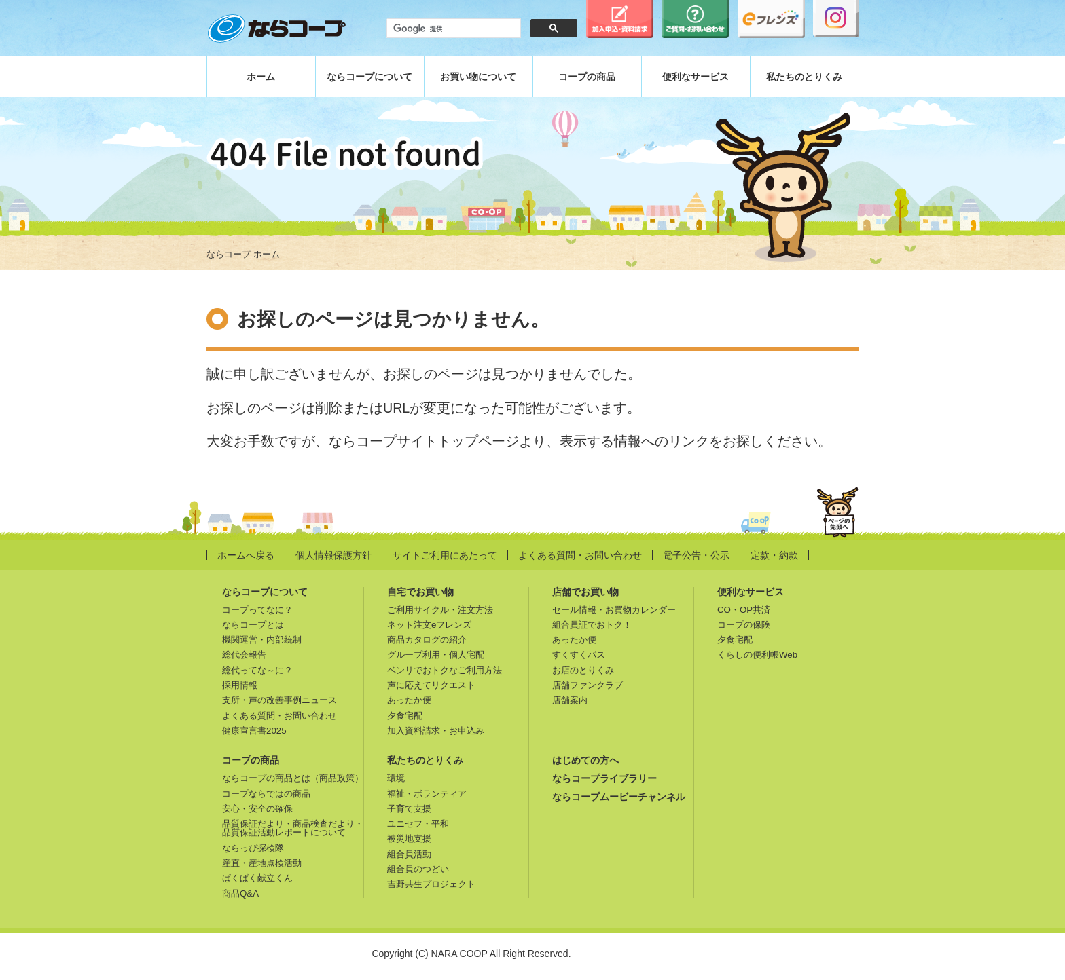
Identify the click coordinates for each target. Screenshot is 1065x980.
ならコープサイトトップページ (424, 441)
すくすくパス (578, 654)
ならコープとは (253, 625)
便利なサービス (695, 76)
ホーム (261, 76)
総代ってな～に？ (257, 670)
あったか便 (409, 700)
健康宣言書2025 (254, 730)
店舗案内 (570, 700)
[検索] (452, 28)
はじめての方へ (585, 760)
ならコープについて (369, 76)
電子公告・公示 (696, 555)
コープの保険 (743, 625)
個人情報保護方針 (333, 555)
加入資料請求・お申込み (435, 730)
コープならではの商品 (266, 794)
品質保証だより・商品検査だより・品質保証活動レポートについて (292, 827)
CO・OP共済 (743, 610)
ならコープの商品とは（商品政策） (292, 778)
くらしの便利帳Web (757, 654)
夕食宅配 (404, 716)
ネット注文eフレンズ (429, 625)
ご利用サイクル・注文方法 (440, 610)
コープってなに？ (257, 610)
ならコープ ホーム (243, 254)
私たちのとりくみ (804, 76)
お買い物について (478, 76)
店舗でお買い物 (585, 591)
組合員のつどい (418, 869)
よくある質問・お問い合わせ (580, 555)
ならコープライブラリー (604, 778)
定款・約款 (774, 555)
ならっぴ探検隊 (253, 848)
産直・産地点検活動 (262, 863)
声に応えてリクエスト (431, 685)
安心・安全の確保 (257, 809)
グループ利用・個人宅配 (435, 654)
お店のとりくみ (583, 670)
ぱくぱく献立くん (257, 878)
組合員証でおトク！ (592, 625)
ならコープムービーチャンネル (618, 796)
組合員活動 (409, 854)
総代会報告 (244, 654)
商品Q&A (240, 893)
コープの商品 (586, 76)
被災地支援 (409, 838)
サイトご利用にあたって (445, 555)
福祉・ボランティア (427, 794)
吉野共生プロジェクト (431, 884)
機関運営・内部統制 (262, 640)
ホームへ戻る (245, 555)
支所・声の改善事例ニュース (279, 700)
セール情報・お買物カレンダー (614, 610)
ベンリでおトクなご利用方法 (444, 670)
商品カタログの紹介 (427, 640)
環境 (396, 778)
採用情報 (239, 685)
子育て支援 (409, 809)
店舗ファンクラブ (587, 685)
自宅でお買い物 (420, 591)
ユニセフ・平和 (418, 823)
